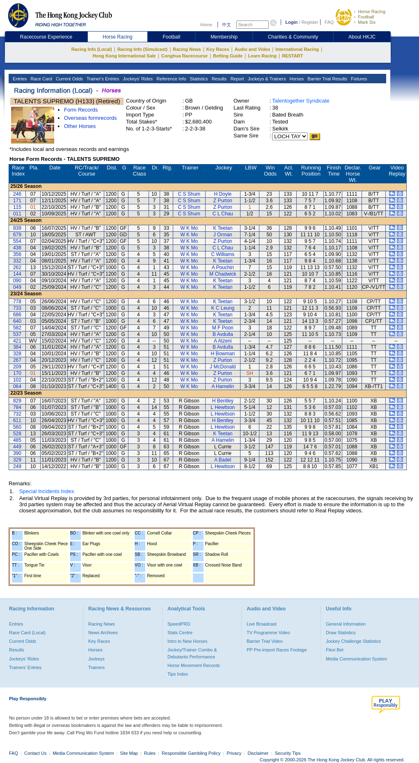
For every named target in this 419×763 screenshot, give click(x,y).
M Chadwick (222, 274)
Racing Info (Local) (91, 49)
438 (17, 248)
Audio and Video (252, 49)
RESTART (292, 55)
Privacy (234, 753)
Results (219, 78)
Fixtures (358, 78)
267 (17, 360)
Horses (296, 78)
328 (17, 353)
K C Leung (222, 308)
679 (17, 235)
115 (17, 207)
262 (17, 267)
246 (17, 194)
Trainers (96, 667)
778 (17, 301)
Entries (19, 78)
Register (309, 22)
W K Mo (189, 228)
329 (17, 460)
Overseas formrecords (90, 118)
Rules (150, 753)
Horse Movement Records (193, 665)
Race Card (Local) (27, 632)
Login (291, 22)
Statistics (198, 78)
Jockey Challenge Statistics (353, 641)
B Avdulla (223, 334)
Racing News (187, 49)
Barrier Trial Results (326, 78)
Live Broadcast (262, 623)
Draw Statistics (341, 632)
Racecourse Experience (46, 37)
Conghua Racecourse (184, 55)
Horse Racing (371, 11)
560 (17, 427)
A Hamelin (222, 386)
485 (17, 440)
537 (17, 334)
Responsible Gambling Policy (191, 753)
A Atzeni (222, 341)
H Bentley (223, 401)
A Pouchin (223, 267)
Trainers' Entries (25, 667)
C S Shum (189, 194)
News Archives (103, 632)
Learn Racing (262, 55)
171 (17, 200)
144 (17, 274)
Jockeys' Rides (137, 78)
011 (17, 214)
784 (17, 407)
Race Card (40, 78)
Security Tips (288, 753)
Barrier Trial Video (265, 641)
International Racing (297, 49)
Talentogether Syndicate (300, 101)
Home (206, 24)
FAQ (329, 22)
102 (17, 380)
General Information (346, 623)
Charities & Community (293, 37)
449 (17, 447)
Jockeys (96, 658)
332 (17, 261)
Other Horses (80, 126)
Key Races (217, 49)
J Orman (222, 235)
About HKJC (361, 37)
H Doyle (222, 194)
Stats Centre (179, 632)
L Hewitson (223, 407)
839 (17, 228)
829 (17, 401)
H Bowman (223, 353)
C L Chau (223, 214)
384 (17, 347)
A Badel (222, 460)
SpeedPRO (178, 623)
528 (17, 433)
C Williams (222, 254)
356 (17, 254)
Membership (224, 37)
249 (17, 466)
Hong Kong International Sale (124, 55)
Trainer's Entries (102, 78)
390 (17, 453)
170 (17, 373)
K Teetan (222, 228)
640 (17, 321)
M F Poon (223, 328)
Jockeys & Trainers (266, 78)
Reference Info (170, 78)
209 (17, 367)
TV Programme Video (268, 632)
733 (17, 308)
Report (236, 78)
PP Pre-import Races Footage (277, 649)
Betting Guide (228, 55)
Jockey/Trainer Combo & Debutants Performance (192, 653)
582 (17, 328)
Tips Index (177, 674)
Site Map (129, 753)
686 (17, 315)
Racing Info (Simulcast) (142, 49)
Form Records (81, 110)
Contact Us (35, 753)
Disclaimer (257, 753)
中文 (226, 24)
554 (17, 241)
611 (17, 420)
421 (17, 341)
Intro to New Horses (187, 641)
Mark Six (366, 22)
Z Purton (222, 200)
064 (17, 386)
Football (366, 16)
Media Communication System (356, 658)
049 (17, 287)
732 (17, 414)
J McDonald (223, 367)
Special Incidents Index (46, 491)
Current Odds (69, 78)
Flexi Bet (334, 649)
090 (17, 280)
